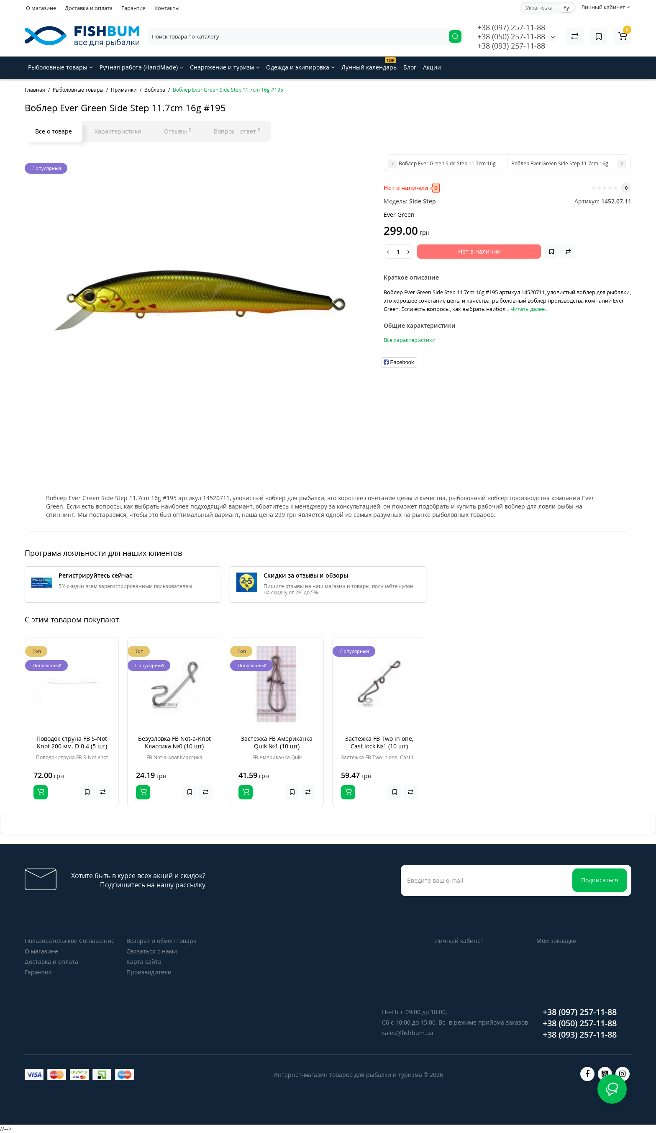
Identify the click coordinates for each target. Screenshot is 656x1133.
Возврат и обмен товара (161, 941)
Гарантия (133, 8)
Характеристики (118, 131)
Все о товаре (53, 131)
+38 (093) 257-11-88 (511, 46)
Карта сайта (143, 962)
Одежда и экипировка (300, 67)
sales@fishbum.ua (407, 1033)
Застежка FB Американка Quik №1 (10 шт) (277, 742)
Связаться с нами (151, 951)
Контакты (166, 8)
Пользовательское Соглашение (70, 941)
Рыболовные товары (60, 67)
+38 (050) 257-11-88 (511, 36)
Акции (432, 67)
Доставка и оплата (89, 8)
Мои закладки (556, 941)
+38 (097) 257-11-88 (511, 27)
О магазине (41, 8)
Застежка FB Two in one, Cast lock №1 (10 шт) (379, 742)
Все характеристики (410, 340)
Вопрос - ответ (237, 131)
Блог (409, 67)
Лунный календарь (369, 64)
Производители (149, 972)
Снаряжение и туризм (224, 67)
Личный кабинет (459, 941)
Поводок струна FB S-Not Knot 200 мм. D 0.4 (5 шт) (71, 742)
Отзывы (177, 131)
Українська (539, 7)
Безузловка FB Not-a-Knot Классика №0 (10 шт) (174, 742)
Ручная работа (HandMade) (141, 67)
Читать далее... (529, 309)
